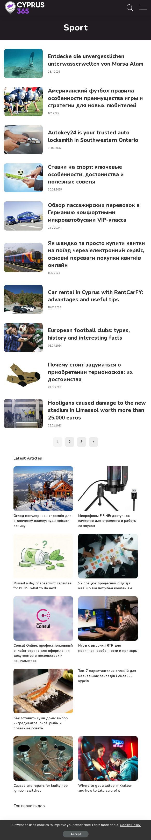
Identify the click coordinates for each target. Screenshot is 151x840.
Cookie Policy (130, 825)
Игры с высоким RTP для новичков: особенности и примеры (108, 648)
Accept (75, 834)
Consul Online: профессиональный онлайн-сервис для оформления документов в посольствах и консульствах (43, 653)
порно (26, 805)
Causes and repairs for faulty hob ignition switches (40, 788)
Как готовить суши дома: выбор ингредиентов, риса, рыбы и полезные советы (40, 723)
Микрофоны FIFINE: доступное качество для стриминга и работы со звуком (107, 521)
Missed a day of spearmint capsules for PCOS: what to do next (42, 586)
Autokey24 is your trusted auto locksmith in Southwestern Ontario (95, 136)
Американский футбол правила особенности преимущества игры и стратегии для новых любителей (97, 98)
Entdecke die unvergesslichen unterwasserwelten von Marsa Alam (90, 60)
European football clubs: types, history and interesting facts (90, 334)
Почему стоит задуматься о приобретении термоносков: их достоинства (91, 372)
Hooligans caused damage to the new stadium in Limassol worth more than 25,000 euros (93, 410)
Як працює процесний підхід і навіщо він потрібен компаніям (105, 586)
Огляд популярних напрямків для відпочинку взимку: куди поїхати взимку (42, 521)
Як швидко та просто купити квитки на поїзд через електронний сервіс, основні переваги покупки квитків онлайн (95, 254)
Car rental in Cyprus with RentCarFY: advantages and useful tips (96, 296)
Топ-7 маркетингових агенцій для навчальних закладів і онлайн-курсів (107, 676)
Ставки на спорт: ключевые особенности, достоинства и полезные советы (87, 174)
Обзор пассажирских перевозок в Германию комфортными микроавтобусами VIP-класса (95, 212)
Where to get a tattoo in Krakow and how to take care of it (105, 788)
